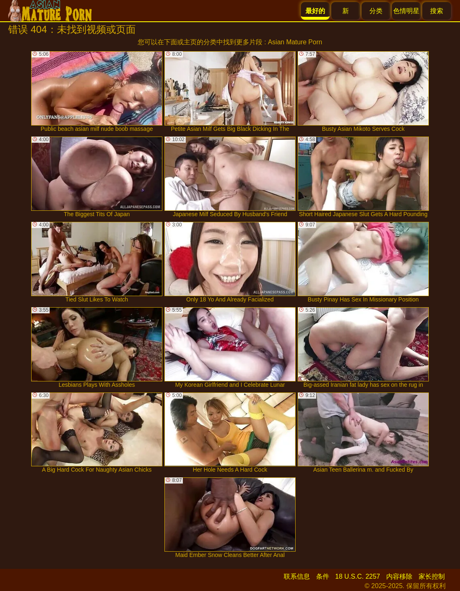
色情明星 (406, 10)
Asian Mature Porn (295, 42)
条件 (322, 576)
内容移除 (399, 576)
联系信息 (297, 576)
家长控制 (432, 576)
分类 (376, 10)
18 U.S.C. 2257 (357, 576)
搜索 (436, 10)
